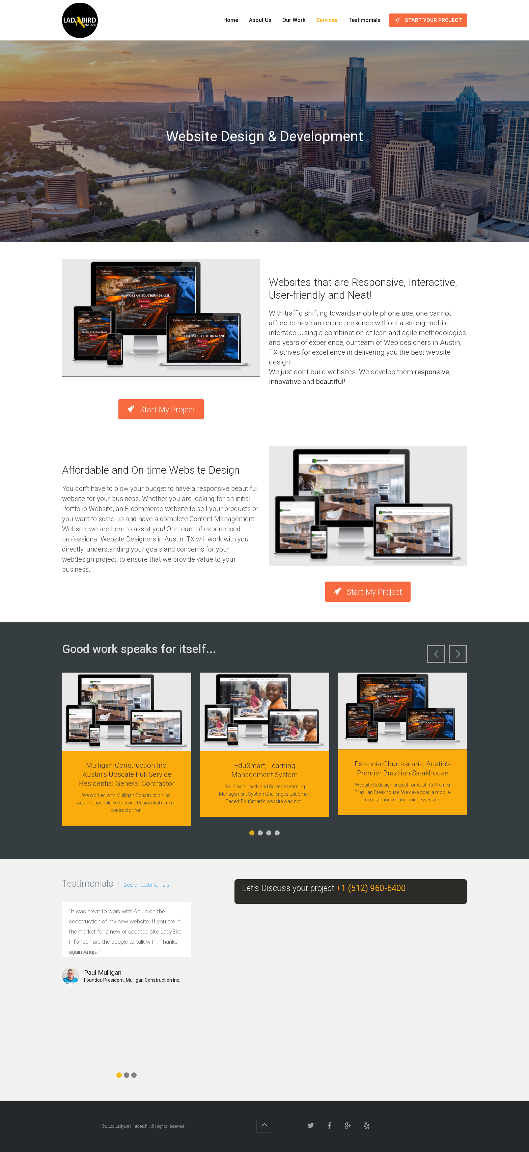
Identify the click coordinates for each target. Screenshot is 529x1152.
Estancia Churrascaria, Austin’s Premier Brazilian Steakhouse (403, 768)
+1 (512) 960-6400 (370, 888)
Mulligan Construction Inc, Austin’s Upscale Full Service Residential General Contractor (126, 774)
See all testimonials (146, 884)
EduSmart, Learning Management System (264, 770)
